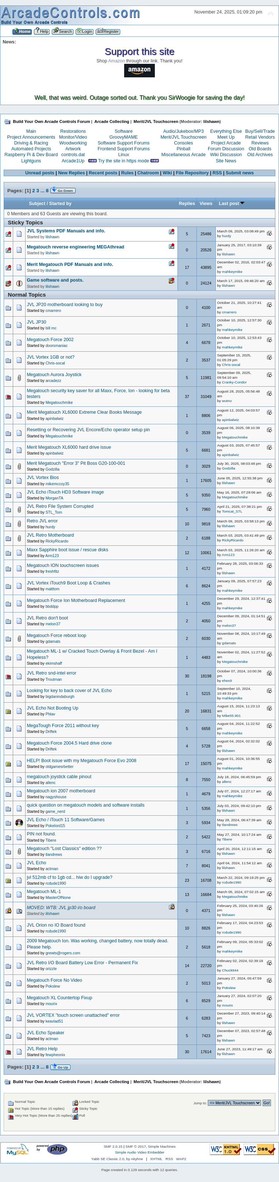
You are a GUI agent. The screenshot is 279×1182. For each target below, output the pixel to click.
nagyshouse (56, 797)
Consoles (183, 143)
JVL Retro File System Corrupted (60, 506)
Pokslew (53, 986)
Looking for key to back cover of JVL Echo (69, 690)
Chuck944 (230, 970)
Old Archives (260, 154)
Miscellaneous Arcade (183, 154)
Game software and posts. (55, 280)
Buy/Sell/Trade (260, 131)
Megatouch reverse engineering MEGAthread (75, 247)
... (43, 190)
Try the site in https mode (123, 160)
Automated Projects (31, 148)
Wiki (167, 172)
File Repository (192, 172)
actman (52, 868)
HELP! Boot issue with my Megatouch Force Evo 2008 (81, 760)
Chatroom (148, 172)
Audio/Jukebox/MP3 (183, 131)
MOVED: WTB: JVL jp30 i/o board (61, 907)
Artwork (73, 148)
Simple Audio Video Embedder (139, 1152)
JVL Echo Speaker (45, 1032)
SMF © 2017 (136, 1146)
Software (124, 131)
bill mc (51, 328)
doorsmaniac (57, 345)
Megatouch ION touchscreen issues (63, 565)
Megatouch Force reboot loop (56, 635)
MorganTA (55, 498)
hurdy (226, 236)
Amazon (116, 60)
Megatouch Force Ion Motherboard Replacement (76, 600)
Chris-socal (55, 363)
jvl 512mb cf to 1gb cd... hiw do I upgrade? (69, 877)
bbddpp (52, 606)
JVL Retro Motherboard (50, 535)
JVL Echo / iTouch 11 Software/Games (65, 819)
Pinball (183, 148)
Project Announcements (31, 137)
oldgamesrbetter (60, 766)
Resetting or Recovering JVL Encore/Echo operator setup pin (88, 429)
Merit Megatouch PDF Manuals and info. (70, 264)
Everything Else (226, 131)
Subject (37, 203)
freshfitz (52, 571)
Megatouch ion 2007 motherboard (61, 790)
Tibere (50, 840)
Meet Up (225, 137)
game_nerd (55, 811)
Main (31, 131)
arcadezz (53, 380)
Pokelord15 (55, 825)
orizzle (51, 968)
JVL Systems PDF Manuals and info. (66, 230)
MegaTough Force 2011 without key (63, 725)
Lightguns (31, 160)
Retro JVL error (42, 521)
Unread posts (39, 172)
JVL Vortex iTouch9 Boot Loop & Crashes (68, 583)
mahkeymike (232, 272)
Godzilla (53, 469)
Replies (187, 203)
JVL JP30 (36, 322)
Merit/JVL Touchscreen (183, 137)
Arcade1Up (73, 160)
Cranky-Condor (234, 382)
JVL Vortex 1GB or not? (50, 357)
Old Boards (260, 148)
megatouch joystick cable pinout (59, 776)
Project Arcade (226, 143)
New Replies (71, 172)
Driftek (51, 731)
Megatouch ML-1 (44, 891)
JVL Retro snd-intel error (51, 673)
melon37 (53, 624)
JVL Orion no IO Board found (56, 925)
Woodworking (73, 143)
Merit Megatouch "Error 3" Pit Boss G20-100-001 (76, 463)
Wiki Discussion (226, 154)
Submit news (240, 172)
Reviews (260, 143)
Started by (60, 203)
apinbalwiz (55, 418)
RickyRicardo (57, 541)
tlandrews (230, 825)
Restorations (73, 131)
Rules (127, 172)
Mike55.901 (231, 716)
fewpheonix (55, 1054)
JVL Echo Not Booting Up (52, 708)
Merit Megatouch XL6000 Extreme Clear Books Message (84, 412)
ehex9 (227, 681)
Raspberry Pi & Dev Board (31, 154)
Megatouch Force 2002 (50, 339)
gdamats (53, 641)
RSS (217, 172)
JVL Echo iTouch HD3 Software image (65, 492)
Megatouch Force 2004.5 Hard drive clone (69, 743)
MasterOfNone (58, 897)
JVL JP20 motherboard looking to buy (64, 304)
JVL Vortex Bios (43, 477)
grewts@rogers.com (63, 953)
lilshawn (211, 121)
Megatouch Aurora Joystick (54, 374)
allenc (51, 782)
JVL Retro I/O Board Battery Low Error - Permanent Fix (82, 962)
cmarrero (53, 310)
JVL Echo (36, 862)
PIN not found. (41, 834)
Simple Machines (162, 1146)
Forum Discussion (226, 148)
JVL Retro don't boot (47, 618)
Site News (226, 160)
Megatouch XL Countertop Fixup (59, 997)
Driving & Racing (31, 143)
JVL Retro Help (42, 1048)
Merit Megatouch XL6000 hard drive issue (69, 447)
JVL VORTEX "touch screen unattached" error (73, 1015)
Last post (232, 203)
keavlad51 (54, 1021)
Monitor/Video (73, 137)
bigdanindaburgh (60, 696)
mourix (51, 1003)
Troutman (53, 679)
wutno (227, 401)
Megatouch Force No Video (54, 980)
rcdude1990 (56, 883)
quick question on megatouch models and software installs (85, 805)
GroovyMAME (124, 137)
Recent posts (103, 172)
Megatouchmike (59, 402)
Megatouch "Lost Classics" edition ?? (64, 848)
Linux (123, 154)
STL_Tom (54, 512)
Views (205, 203)
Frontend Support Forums (124, 148)
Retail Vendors (260, 137)
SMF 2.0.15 (113, 1146)
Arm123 (52, 555)
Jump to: (200, 1103)
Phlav (51, 714)
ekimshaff (54, 663)
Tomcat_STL (232, 511)
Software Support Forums (124, 143)
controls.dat (73, 154)
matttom (53, 589)
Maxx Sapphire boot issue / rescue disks (67, 549)
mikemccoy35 (57, 484)
